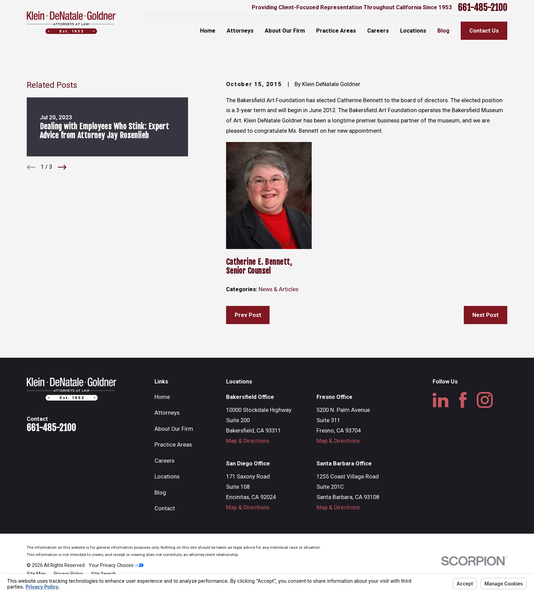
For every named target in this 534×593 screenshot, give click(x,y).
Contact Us (484, 30)
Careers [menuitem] (378, 30)
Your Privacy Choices (116, 565)
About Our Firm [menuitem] (285, 30)
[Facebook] (463, 400)
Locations (166, 476)
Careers (164, 461)
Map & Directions (247, 441)
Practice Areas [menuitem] (336, 30)
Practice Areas (173, 444)
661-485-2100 (482, 7)
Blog (160, 492)
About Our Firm (173, 429)
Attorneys (166, 413)
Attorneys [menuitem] (240, 30)
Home (162, 397)
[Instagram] (485, 400)
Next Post (485, 315)
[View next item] (62, 167)
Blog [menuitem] (443, 30)
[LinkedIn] (440, 400)
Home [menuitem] (207, 30)
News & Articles (278, 289)
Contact (164, 508)
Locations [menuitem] (413, 30)
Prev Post (248, 315)
